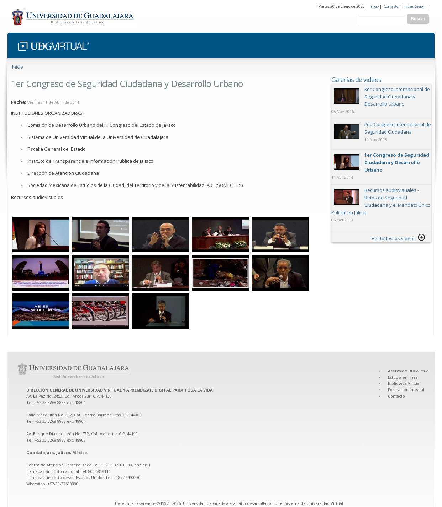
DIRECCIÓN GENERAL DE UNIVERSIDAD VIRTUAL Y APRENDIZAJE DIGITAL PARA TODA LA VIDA (120, 390)
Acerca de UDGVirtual (409, 370)
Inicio (374, 6)
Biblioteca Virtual (404, 383)
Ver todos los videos (394, 238)
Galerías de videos (356, 79)
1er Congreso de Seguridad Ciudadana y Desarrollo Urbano (396, 162)
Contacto (391, 6)
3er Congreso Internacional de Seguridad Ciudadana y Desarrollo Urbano (397, 96)
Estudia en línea (403, 377)
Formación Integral (406, 389)
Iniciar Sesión (414, 6)
